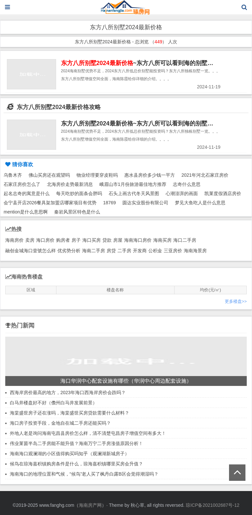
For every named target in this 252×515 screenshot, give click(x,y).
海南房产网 (90, 505)
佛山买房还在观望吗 (49, 175)
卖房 (29, 240)
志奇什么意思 (186, 184)
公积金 (155, 250)
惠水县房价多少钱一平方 (149, 175)
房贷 (111, 250)
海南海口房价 (138, 240)
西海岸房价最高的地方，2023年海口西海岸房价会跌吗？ (68, 392)
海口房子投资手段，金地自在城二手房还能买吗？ (60, 423)
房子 (76, 240)
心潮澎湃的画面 (182, 193)
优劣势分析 (68, 250)
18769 (109, 202)
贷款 (107, 240)
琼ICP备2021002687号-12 (212, 505)
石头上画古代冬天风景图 (134, 193)
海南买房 (162, 240)
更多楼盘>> (236, 301)
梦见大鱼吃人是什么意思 (200, 202)
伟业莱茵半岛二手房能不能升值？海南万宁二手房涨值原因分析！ (76, 443)
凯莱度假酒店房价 (222, 193)
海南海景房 (195, 250)
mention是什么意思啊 (26, 211)
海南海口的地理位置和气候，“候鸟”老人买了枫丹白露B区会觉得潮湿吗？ (84, 474)
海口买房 (91, 240)
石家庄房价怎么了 (22, 184)
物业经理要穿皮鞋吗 (97, 175)
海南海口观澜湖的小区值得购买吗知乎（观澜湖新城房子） (69, 453)
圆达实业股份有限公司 (145, 202)
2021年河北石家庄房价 (204, 175)
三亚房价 (173, 250)
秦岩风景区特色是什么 (77, 211)
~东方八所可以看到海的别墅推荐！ (143, 63)
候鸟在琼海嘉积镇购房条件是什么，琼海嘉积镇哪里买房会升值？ (76, 463)
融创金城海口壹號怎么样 (30, 250)
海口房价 (45, 240)
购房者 (63, 240)
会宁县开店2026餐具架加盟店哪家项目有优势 (50, 202)
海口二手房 (184, 240)
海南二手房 (93, 250)
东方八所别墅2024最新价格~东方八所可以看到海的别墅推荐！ (143, 123)
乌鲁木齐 (13, 175)
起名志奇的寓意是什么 (27, 193)
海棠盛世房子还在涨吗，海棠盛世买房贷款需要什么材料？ (69, 412)
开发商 (140, 250)
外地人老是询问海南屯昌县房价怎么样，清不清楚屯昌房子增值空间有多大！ (88, 433)
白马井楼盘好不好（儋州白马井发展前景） (53, 402)
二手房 (124, 250)
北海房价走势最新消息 (70, 184)
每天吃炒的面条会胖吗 (79, 193)
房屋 (117, 240)
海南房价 (14, 240)
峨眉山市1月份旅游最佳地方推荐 (132, 184)
